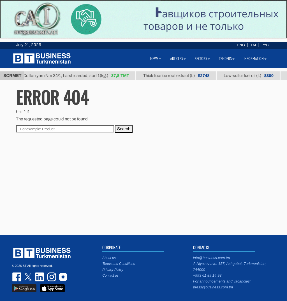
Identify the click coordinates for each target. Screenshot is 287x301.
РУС (265, 45)
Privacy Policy (112, 270)
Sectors (202, 58)
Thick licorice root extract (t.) (178, 75)
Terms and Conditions (118, 264)
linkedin (39, 277)
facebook (17, 277)
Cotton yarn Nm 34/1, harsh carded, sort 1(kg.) (78, 75)
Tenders (227, 58)
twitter (28, 277)
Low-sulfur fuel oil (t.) (250, 75)
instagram (51, 277)
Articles (178, 58)
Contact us (110, 275)
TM (253, 45)
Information (255, 58)
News (155, 58)
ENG (241, 45)
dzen (62, 277)
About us (108, 258)
